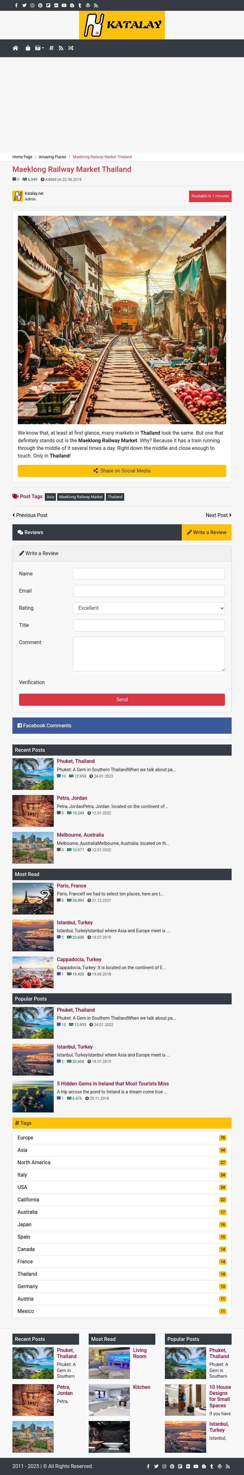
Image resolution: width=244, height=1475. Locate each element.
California (122, 1200)
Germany (122, 1286)
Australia (122, 1212)
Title (24, 625)
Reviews (30, 532)
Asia (50, 497)
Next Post (219, 515)
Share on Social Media (122, 471)
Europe (122, 1138)
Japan (122, 1224)
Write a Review (207, 532)
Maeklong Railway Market (81, 497)
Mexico (122, 1311)
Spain (122, 1237)
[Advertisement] (122, 104)
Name (26, 574)
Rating (26, 608)
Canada (122, 1249)
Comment (30, 642)
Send (122, 700)
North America (122, 1162)
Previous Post (29, 515)
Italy (122, 1175)
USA (122, 1187)
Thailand (115, 497)
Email (25, 591)
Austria (122, 1299)
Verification (32, 682)
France (122, 1262)
